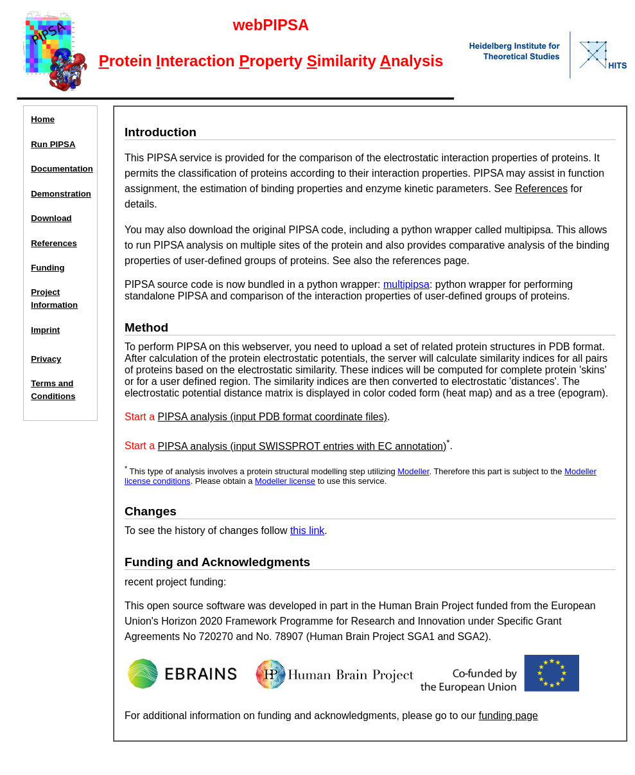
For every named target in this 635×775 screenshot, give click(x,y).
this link (307, 530)
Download (51, 218)
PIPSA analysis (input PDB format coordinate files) (273, 416)
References (54, 243)
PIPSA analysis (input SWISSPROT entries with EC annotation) (302, 446)
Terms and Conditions (53, 390)
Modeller (413, 471)
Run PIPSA (53, 144)
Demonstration (61, 194)
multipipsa (406, 284)
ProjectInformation (54, 298)
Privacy (46, 359)
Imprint (45, 330)
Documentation (61, 169)
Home (43, 119)
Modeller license (285, 481)
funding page (508, 715)
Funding (47, 267)
